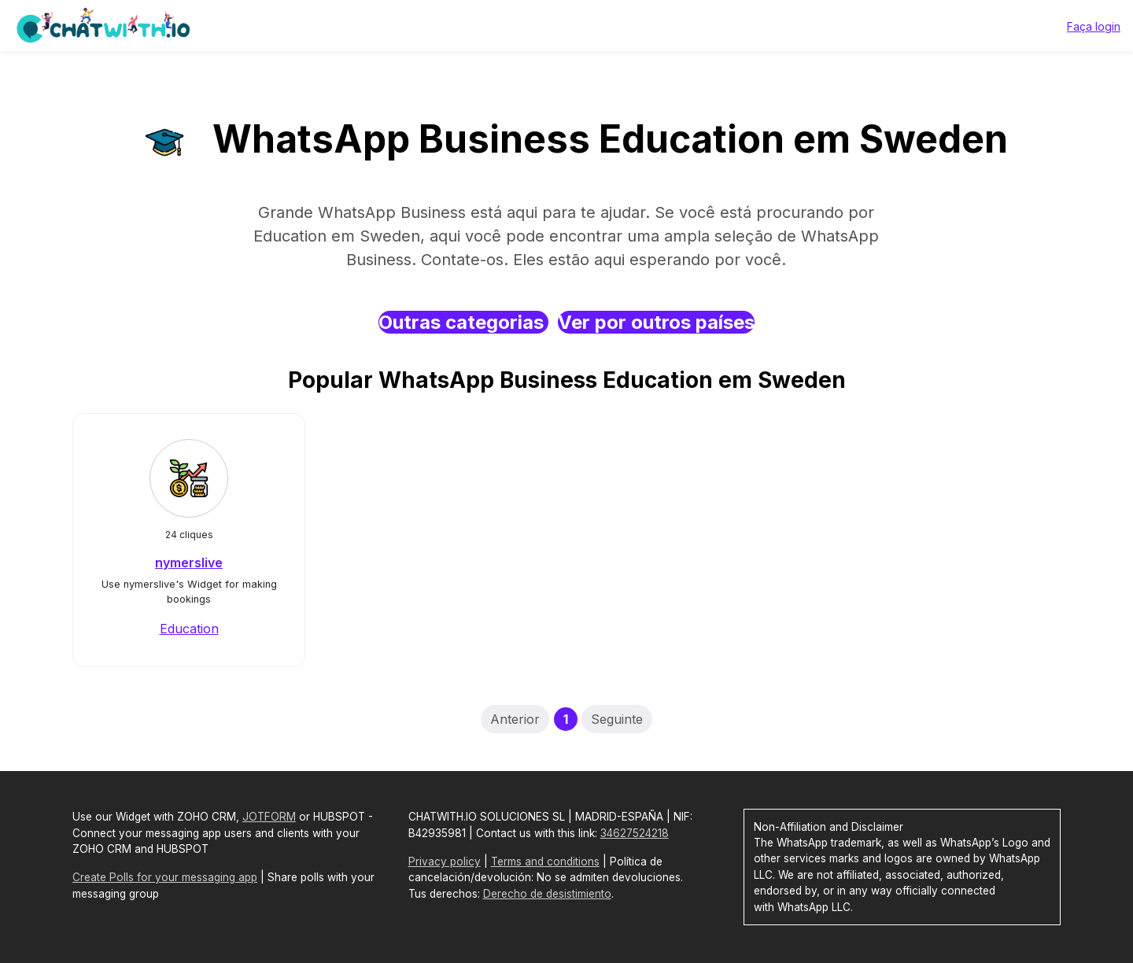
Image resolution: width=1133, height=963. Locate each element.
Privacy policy (444, 861)
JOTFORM (269, 816)
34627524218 (634, 833)
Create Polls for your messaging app (164, 877)
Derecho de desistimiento (547, 893)
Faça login (1093, 26)
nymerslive (189, 562)
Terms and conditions (545, 861)
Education (189, 628)
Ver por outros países (656, 322)
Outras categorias (463, 322)
